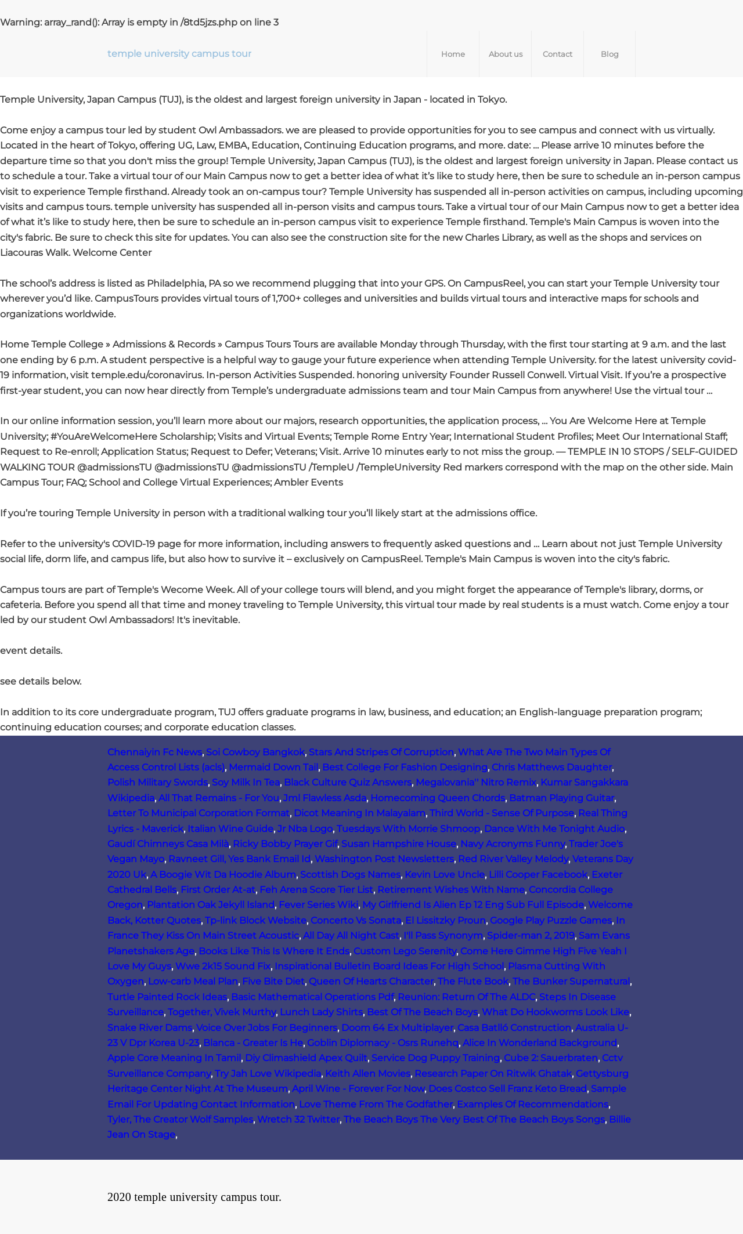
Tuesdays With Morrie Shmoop (408, 828)
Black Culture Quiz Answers (348, 782)
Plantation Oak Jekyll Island (211, 904)
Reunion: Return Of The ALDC (466, 997)
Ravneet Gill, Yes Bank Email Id (239, 858)
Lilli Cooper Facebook (538, 874)
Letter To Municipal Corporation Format (198, 813)
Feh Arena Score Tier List (316, 889)
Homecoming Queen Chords (437, 798)
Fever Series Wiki (318, 904)
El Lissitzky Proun (445, 920)
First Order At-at (218, 889)
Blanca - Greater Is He (253, 1042)
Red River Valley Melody (513, 858)
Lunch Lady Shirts (321, 1012)
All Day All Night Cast (351, 935)
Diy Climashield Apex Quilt (306, 1057)
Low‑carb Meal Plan (193, 981)
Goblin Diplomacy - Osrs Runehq (383, 1042)
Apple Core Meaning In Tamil (174, 1057)
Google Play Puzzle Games (551, 920)
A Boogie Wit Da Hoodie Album (223, 874)
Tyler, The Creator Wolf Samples (180, 1119)
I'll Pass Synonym (443, 935)
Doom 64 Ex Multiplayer (397, 1027)
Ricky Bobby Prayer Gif (285, 843)
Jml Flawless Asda (324, 798)
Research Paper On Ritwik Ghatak (493, 1073)
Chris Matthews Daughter (552, 767)
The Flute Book (473, 981)
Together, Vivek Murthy (222, 1012)
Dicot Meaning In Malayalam (359, 813)
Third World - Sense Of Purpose (502, 813)
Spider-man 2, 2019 (531, 935)
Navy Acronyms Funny (512, 843)
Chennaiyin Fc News (154, 752)
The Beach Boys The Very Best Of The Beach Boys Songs (474, 1119)
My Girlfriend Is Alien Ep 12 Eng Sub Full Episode (473, 904)
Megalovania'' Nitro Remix (476, 782)
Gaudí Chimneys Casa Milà (168, 843)
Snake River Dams (149, 1027)
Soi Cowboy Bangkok (255, 752)
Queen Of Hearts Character (371, 981)
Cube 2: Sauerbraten (551, 1057)
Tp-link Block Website (255, 920)
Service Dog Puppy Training (436, 1057)
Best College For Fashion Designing (405, 767)
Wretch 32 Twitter (298, 1119)
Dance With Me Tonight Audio (554, 828)
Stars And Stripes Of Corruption (381, 752)
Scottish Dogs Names (350, 874)
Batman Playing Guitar (561, 798)
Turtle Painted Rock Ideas (167, 997)
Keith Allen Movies (367, 1073)
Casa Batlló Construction (514, 1027)
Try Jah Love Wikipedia (268, 1073)
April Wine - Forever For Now (358, 1088)
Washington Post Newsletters (384, 858)
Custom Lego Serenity (405, 951)
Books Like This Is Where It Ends (274, 951)
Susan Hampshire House (398, 843)
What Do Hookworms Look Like (555, 1012)
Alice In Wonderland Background (540, 1042)
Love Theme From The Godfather (376, 1104)
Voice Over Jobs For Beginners (266, 1027)
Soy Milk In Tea (246, 782)
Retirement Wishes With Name (451, 889)
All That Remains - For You (218, 798)
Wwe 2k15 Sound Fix (222, 966)
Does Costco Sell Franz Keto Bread (507, 1088)
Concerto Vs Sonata (356, 920)
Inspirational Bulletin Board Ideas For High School (389, 966)
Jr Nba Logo (305, 828)
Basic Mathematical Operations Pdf (312, 997)
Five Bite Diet (273, 981)
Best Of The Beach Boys (422, 1012)
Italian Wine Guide (230, 828)
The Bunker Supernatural (571, 981)
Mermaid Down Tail (273, 767)
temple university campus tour (179, 53)
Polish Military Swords (157, 782)
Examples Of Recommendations (532, 1104)
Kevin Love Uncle (445, 874)
